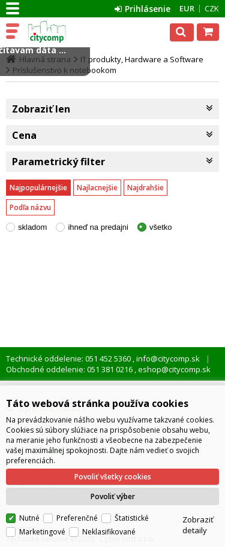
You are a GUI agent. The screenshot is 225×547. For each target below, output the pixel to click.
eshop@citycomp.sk (173, 369)
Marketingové (42, 532)
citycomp (61, 31)
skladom (32, 227)
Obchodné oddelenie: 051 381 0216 (70, 369)
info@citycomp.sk (167, 358)
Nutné (29, 518)
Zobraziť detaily (198, 525)
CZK (212, 8)
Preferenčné (77, 518)
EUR (186, 8)
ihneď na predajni (98, 227)
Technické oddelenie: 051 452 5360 (69, 358)
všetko (160, 227)
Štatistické (132, 518)
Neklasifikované (109, 532)
